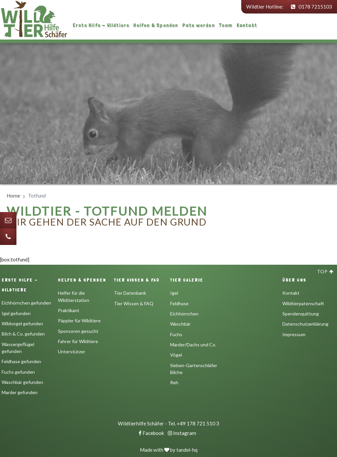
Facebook (151, 433)
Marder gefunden (20, 392)
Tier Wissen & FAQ (133, 303)
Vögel (176, 355)
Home (13, 196)
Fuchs (176, 334)
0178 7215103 (311, 7)
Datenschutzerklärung (305, 324)
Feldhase (179, 303)
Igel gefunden (16, 313)
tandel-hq (186, 450)
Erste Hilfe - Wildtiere (101, 25)
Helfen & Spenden (155, 25)
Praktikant (68, 310)
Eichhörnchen (184, 313)
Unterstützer (71, 351)
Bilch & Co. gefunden (23, 333)
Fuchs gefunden (18, 372)
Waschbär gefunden (22, 382)
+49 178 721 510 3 (198, 423)
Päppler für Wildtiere (79, 320)
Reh (174, 382)
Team (226, 25)
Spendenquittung (300, 313)
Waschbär (180, 324)
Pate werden (198, 25)
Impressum (293, 334)
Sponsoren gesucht (78, 331)
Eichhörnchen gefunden (26, 303)
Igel (174, 293)
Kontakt (247, 25)
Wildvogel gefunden (22, 323)
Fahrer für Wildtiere (78, 341)
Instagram (182, 433)
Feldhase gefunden (21, 361)
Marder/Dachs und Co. (193, 344)
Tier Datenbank (130, 293)
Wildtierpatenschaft (303, 303)
